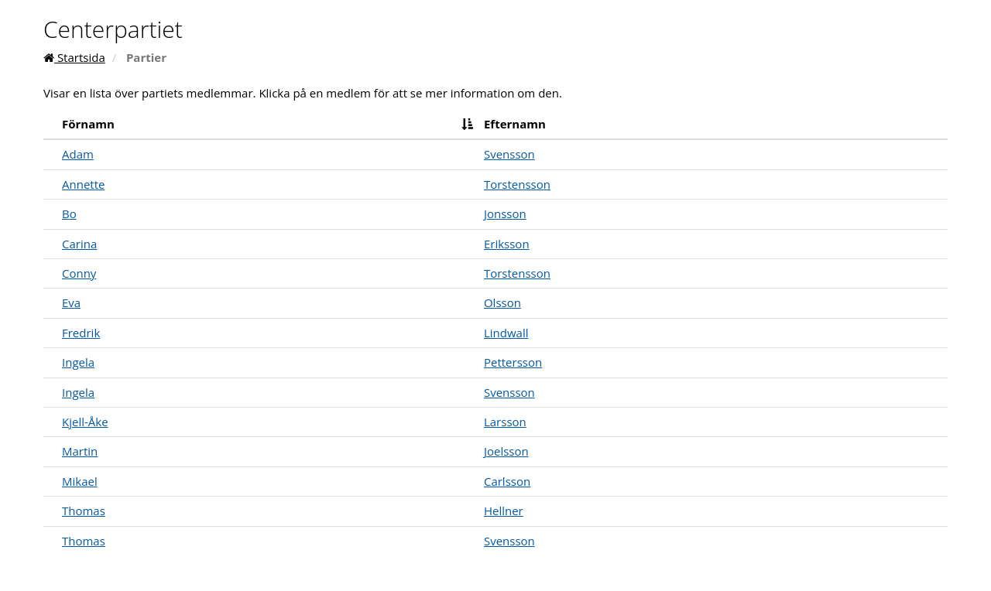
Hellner (503, 510)
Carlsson (507, 481)
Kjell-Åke (85, 421)
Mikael (80, 481)
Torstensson (517, 184)
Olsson (502, 302)
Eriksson (507, 243)
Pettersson (513, 362)
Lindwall (506, 332)
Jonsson (505, 213)
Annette (83, 184)
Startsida (74, 57)
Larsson (505, 421)
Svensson (509, 154)
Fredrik (81, 332)
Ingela (78, 362)
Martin (80, 451)
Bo (69, 213)
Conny (79, 273)
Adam (78, 154)
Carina (79, 243)
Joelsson (506, 451)
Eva (71, 302)
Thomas (83, 510)
